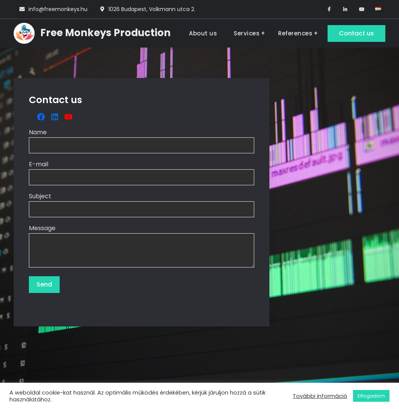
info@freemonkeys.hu (57, 9)
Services (247, 33)
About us (203, 33)
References (295, 33)
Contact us (356, 33)
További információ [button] (320, 396)
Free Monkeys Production (105, 33)
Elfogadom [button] (371, 395)
